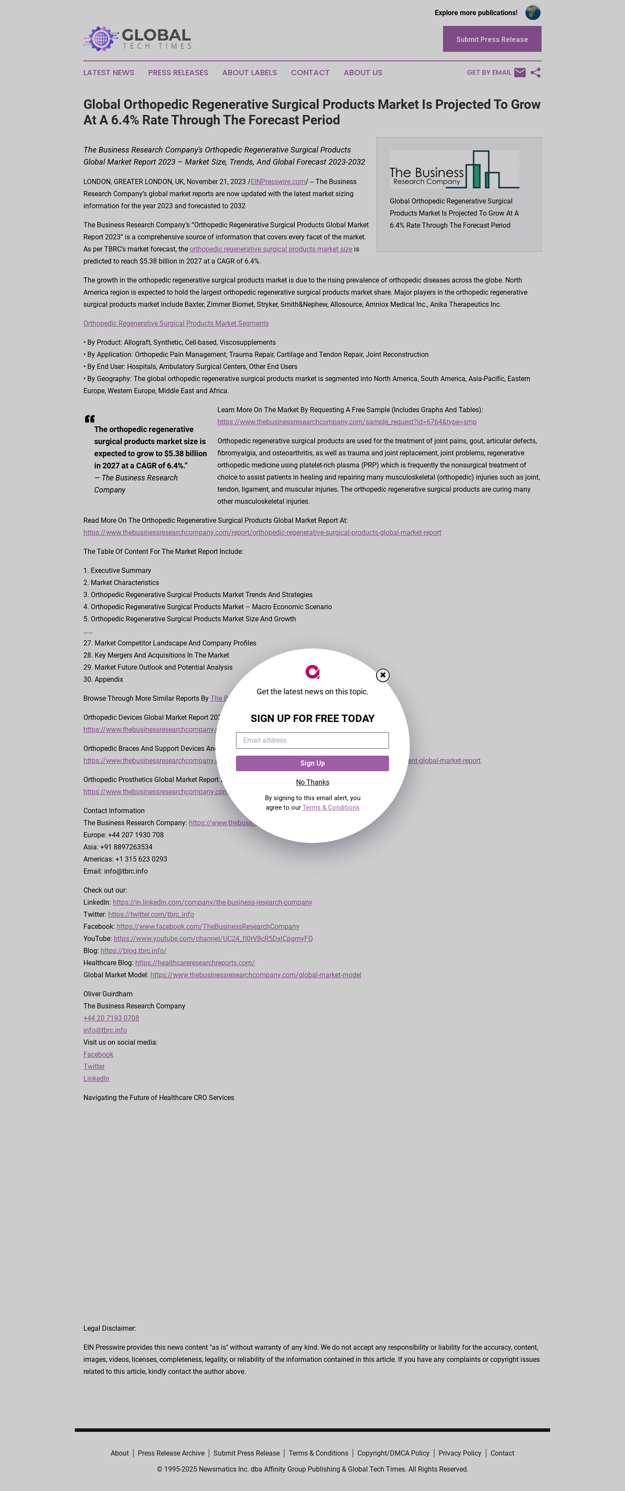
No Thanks (312, 782)
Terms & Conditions (331, 807)
